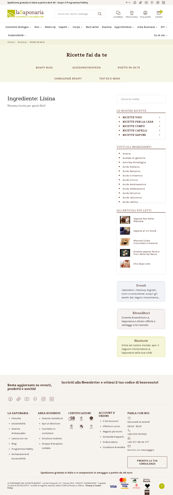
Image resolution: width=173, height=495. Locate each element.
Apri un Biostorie (51, 423)
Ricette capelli (135, 131)
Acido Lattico (130, 201)
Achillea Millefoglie (134, 162)
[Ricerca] (79, 14)
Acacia (126, 153)
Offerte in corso (111, 426)
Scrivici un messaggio (140, 449)
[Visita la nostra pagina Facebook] (135, 2)
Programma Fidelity (22, 449)
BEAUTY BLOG (44, 67)
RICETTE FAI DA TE (129, 67)
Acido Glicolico (131, 193)
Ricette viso (132, 117)
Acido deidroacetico (134, 184)
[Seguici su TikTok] (140, 2)
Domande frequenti (113, 436)
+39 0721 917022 (137, 434)
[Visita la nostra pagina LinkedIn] (163, 2)
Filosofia (16, 418)
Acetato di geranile (134, 157)
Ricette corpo (134, 126)
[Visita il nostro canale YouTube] (146, 2)
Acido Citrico (130, 179)
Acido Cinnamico (133, 175)
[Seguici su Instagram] (157, 2)
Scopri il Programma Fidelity (72, 2)
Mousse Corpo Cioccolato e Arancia (145, 241)
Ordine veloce (110, 442)
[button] (147, 462)
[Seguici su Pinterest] (152, 2)
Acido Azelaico (131, 166)
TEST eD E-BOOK (109, 78)
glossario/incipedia (86, 67)
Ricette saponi (134, 135)
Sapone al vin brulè (144, 231)
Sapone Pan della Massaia (143, 219)
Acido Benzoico (131, 171)
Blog (13, 443)
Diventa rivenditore (52, 418)
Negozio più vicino (112, 431)
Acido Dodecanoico (134, 188)
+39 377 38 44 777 (138, 441)
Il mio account (110, 421)
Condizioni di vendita (114, 447)
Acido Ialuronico (132, 197)
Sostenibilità (18, 423)
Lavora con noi (19, 438)
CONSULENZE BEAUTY (68, 78)
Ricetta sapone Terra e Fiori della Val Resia (146, 252)
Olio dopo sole (141, 264)
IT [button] (127, 2)
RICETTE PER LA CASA (138, 122)
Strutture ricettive (52, 438)
